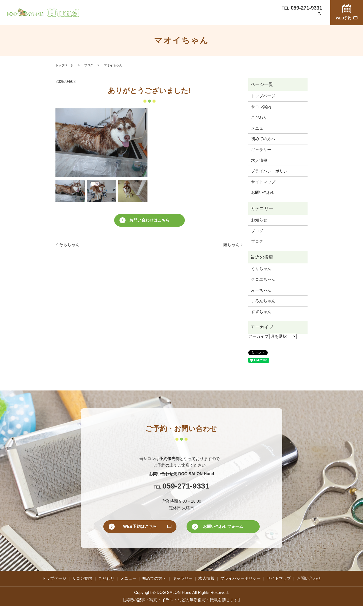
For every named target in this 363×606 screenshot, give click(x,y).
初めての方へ (211, 17)
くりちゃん (261, 268)
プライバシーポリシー (271, 171)
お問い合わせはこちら (149, 220)
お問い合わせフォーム (223, 526)
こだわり (166, 17)
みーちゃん (261, 290)
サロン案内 (144, 17)
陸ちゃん (231, 245)
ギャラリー (236, 17)
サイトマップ (263, 182)
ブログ (277, 17)
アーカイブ (258, 336)
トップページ (119, 17)
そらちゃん (69, 245)
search (319, 17)
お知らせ (259, 220)
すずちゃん (261, 312)
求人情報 (258, 17)
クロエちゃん (263, 279)
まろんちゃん (263, 301)
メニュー (187, 17)
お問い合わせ (299, 17)
